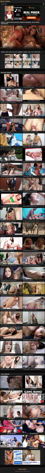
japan (10, 52)
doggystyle (20, 52)
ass (16, 52)
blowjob (2, 52)
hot (32, 52)
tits (13, 52)
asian (7, 52)
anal (29, 52)
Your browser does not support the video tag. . (22, 37)
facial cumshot (37, 52)
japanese (25, 52)
